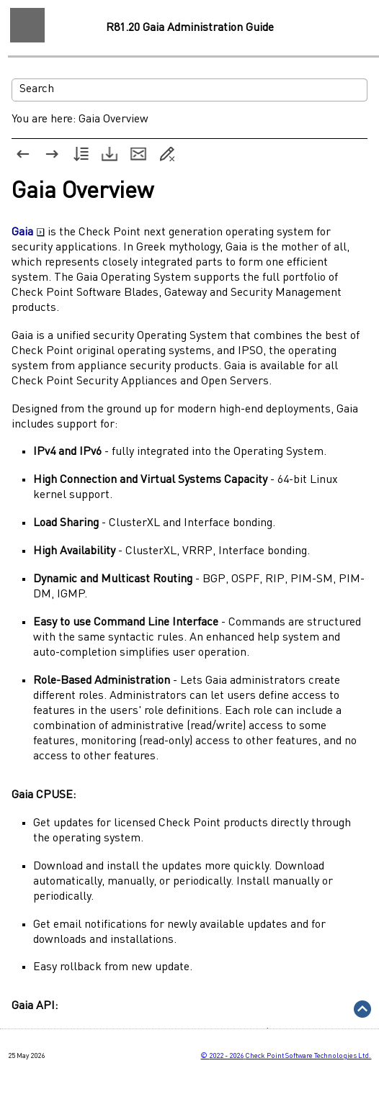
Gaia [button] (28, 232)
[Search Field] (189, 89)
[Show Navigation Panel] (27, 25)
